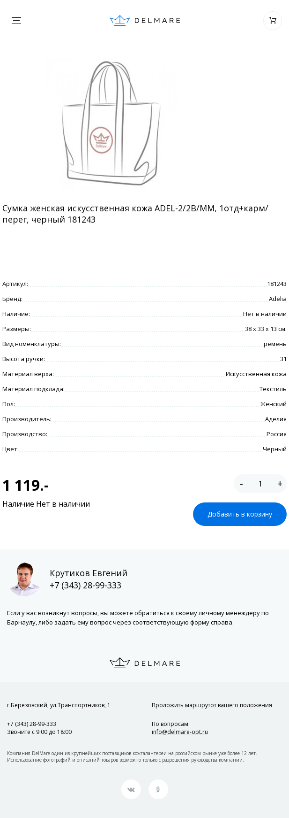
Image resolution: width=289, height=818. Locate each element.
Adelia (278, 298)
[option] (110, 124)
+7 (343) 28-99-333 (85, 585)
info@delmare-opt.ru (180, 732)
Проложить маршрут (212, 705)
